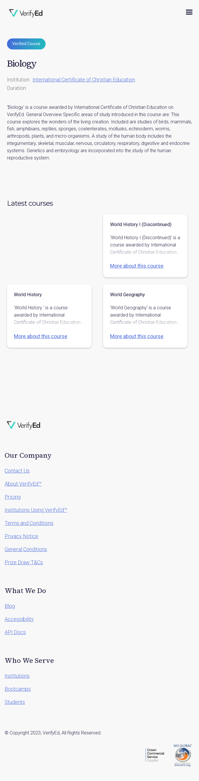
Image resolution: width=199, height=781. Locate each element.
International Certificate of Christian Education (84, 80)
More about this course (137, 266)
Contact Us (17, 471)
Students (15, 702)
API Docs (15, 632)
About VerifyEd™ (23, 484)
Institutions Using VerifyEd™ (36, 510)
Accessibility (19, 619)
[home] (26, 12)
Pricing (13, 497)
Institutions (17, 676)
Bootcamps (18, 689)
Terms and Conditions (29, 523)
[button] (189, 12)
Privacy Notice (21, 536)
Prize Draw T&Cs (24, 562)
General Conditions (26, 549)
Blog (10, 606)
